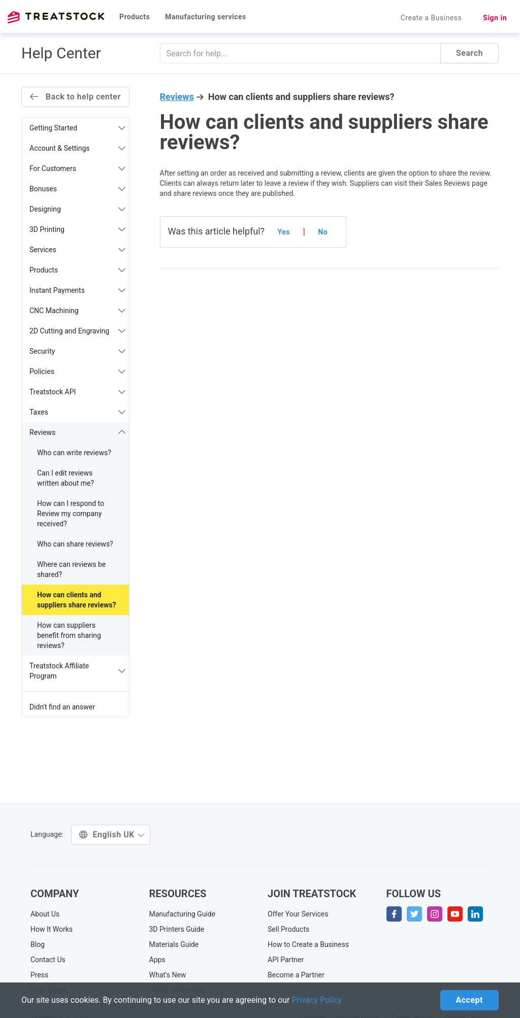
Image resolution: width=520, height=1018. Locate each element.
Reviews (177, 96)
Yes (284, 232)
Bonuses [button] (77, 189)
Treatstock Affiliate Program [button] (77, 671)
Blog (37, 944)
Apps (157, 960)
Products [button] (77, 270)
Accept (469, 1000)
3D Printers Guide (177, 929)
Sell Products (288, 929)
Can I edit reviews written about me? (65, 478)
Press (39, 975)
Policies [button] (77, 371)
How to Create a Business (308, 944)
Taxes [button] (77, 412)
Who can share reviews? (75, 544)
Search (469, 53)
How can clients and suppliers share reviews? (76, 600)
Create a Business (431, 18)
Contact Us (48, 960)
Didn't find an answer (62, 707)
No (323, 232)
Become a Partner (296, 975)
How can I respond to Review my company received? (70, 513)
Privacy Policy (317, 1000)
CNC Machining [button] (77, 311)
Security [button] (77, 351)
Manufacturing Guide (182, 914)
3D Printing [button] (77, 229)
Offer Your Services (298, 914)
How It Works (51, 929)
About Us (44, 914)
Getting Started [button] (77, 128)
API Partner (286, 960)
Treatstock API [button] (77, 392)
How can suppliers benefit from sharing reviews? (69, 635)
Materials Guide (174, 944)
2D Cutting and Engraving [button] (77, 331)
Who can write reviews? (74, 453)
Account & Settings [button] (77, 148)
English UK (112, 834)
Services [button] (77, 250)
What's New (167, 975)
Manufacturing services (205, 17)
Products (134, 17)
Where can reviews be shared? (71, 569)
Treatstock (56, 17)
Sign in (495, 18)
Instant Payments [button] (77, 290)
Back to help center (75, 96)
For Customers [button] (77, 168)
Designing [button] (77, 209)
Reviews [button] (77, 432)
